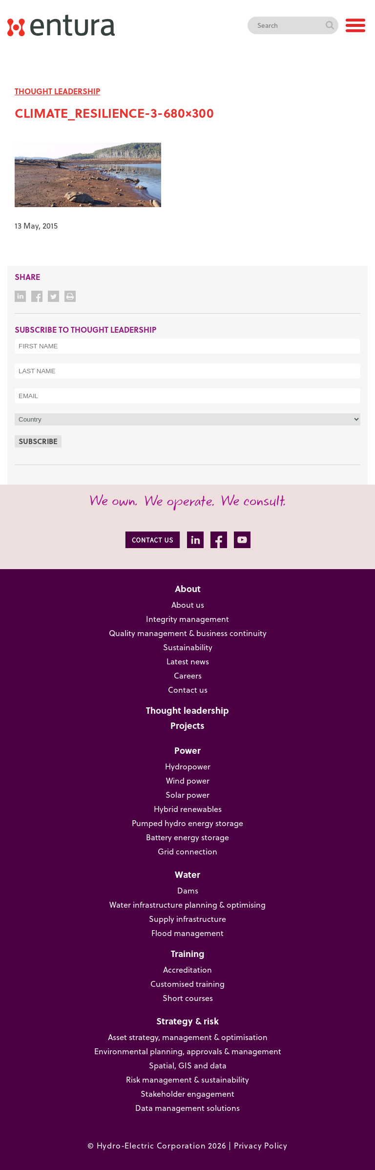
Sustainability (187, 647)
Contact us (188, 689)
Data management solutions (187, 1108)
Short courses (188, 998)
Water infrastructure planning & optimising (187, 904)
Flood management (187, 933)
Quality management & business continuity (188, 633)
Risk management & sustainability (187, 1079)
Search (329, 25)
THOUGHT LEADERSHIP (57, 91)
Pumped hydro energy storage (187, 823)
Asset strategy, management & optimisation (188, 1037)
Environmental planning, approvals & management (187, 1051)
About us (187, 604)
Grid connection (187, 851)
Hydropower (187, 766)
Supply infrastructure (187, 919)
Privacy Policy (261, 1145)
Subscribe (38, 441)
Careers (188, 675)
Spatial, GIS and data (188, 1065)
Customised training (187, 984)
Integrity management (187, 619)
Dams (187, 890)
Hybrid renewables (188, 809)
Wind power (187, 780)
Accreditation (187, 969)
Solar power (187, 794)
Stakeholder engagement (187, 1093)
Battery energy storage (187, 837)
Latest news (188, 661)
